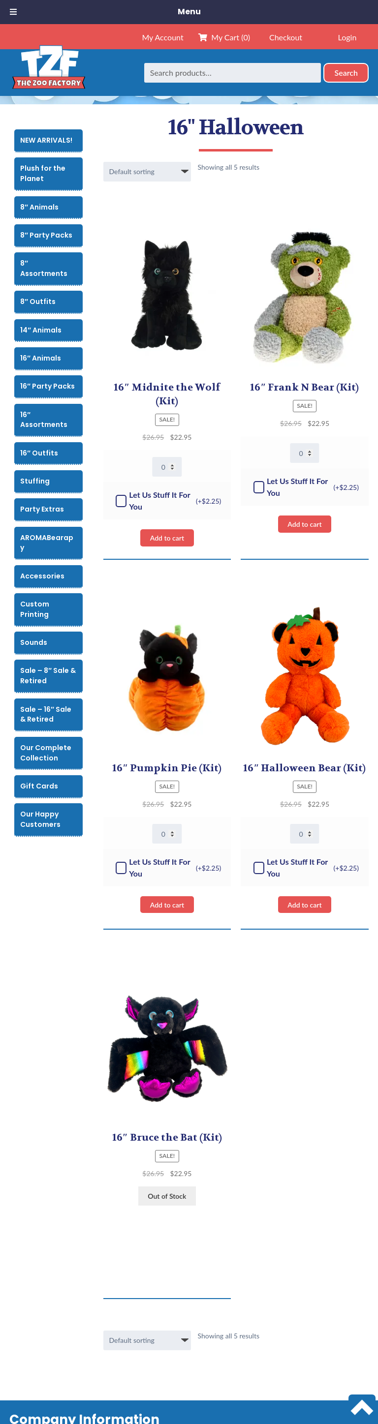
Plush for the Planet (42, 173)
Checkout (285, 37)
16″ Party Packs (47, 386)
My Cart (224, 37)
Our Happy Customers (40, 819)
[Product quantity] (167, 467)
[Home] (48, 72)
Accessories (42, 576)
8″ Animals (39, 207)
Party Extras (42, 509)
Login (347, 37)
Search (346, 72)
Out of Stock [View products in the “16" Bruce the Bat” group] (167, 1196)
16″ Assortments (43, 420)
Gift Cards (39, 786)
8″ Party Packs (46, 235)
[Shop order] (147, 172)
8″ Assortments (43, 268)
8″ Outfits (38, 301)
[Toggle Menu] (13, 12)
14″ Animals (41, 330)
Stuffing (35, 481)
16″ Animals (40, 358)
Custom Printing (34, 609)
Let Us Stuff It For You (168, 500)
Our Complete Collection (45, 753)
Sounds (33, 642)
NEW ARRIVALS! (46, 140)
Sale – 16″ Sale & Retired (45, 714)
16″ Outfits (39, 453)
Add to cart (167, 538)
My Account (162, 37)
